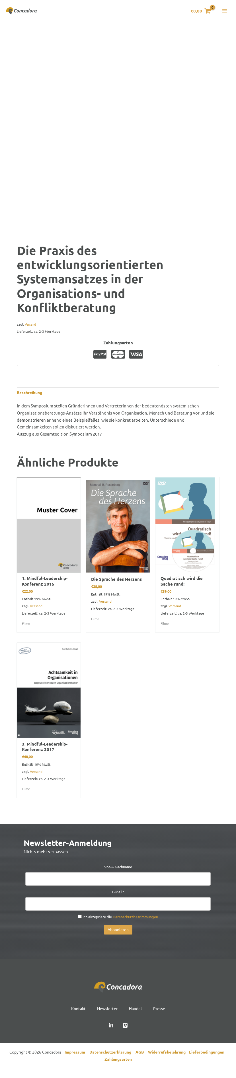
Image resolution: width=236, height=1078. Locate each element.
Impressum (76, 1058)
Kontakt (77, 1014)
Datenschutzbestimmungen (135, 923)
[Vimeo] (125, 1032)
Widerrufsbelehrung (168, 1058)
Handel (136, 1014)
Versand (31, 327)
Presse (160, 1014)
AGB (142, 1058)
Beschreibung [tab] (31, 396)
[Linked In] (111, 1032)
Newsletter (107, 1014)
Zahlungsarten (118, 1065)
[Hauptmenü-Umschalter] (224, 12)
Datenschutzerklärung (112, 1058)
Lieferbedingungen (208, 1058)
